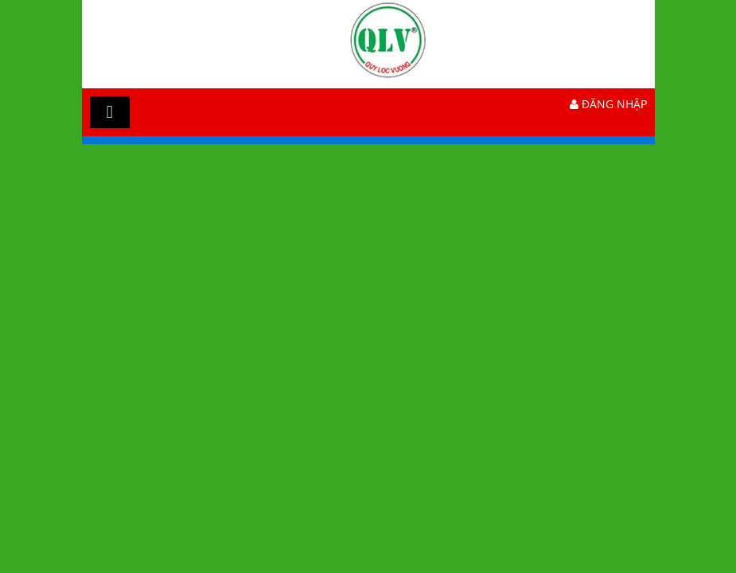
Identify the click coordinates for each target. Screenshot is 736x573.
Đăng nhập (608, 103)
